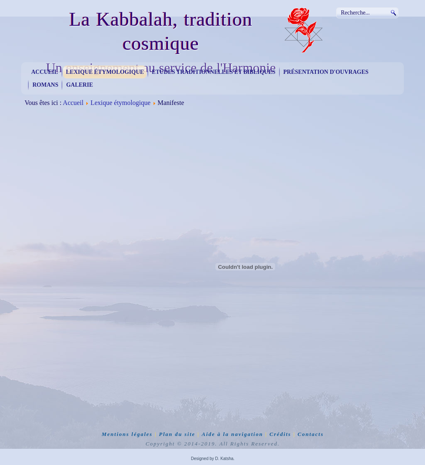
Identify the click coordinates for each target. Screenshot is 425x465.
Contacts (311, 434)
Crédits (280, 434)
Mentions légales (127, 434)
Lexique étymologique (105, 72)
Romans (45, 85)
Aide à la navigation (232, 434)
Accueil (44, 72)
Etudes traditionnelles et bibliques (214, 72)
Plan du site (177, 434)
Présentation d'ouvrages (326, 72)
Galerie (79, 85)
